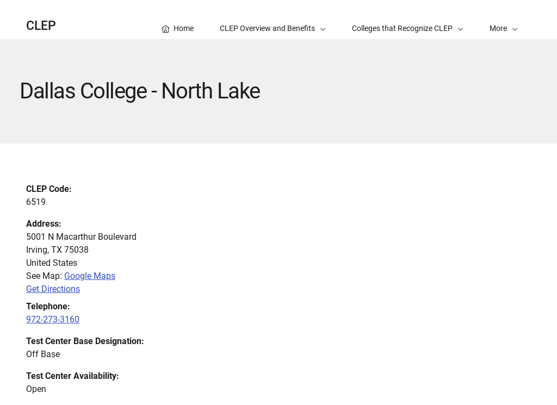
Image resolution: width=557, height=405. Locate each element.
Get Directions (53, 289)
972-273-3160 (52, 319)
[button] (503, 19)
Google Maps (89, 276)
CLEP (41, 25)
